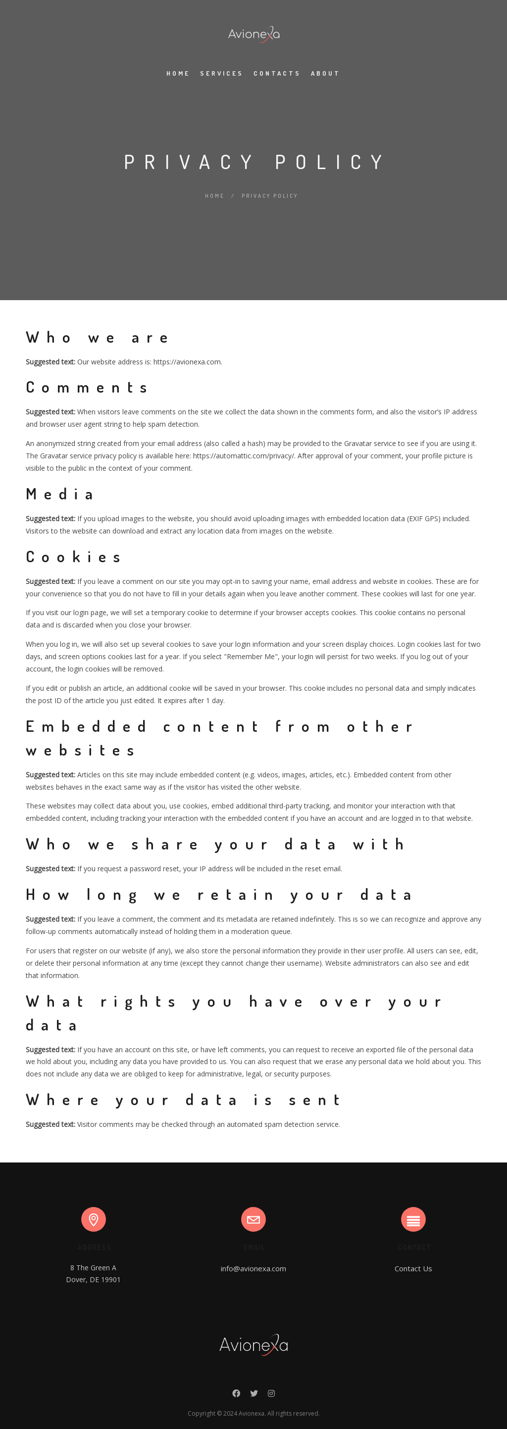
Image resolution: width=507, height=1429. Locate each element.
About (326, 73)
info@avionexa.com (253, 1268)
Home (178, 73)
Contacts (277, 73)
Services (222, 73)
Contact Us (413, 1268)
